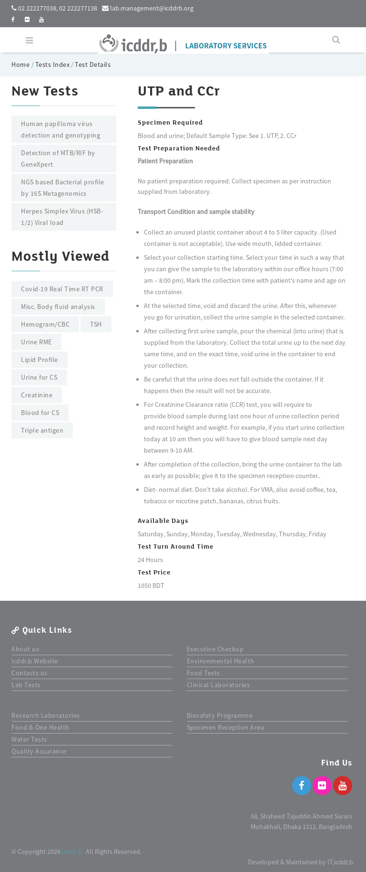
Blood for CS (40, 412)
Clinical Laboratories (218, 685)
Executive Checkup (215, 649)
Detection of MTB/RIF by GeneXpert (58, 159)
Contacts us (29, 673)
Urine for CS (39, 377)
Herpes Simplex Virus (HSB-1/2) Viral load (62, 217)
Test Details (93, 64)
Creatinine (36, 395)
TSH (96, 324)
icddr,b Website (34, 661)
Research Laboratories (45, 715)
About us (25, 649)
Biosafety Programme (220, 715)
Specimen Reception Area (225, 727)
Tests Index (52, 64)
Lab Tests (26, 685)
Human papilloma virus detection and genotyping (60, 129)
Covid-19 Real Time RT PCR (62, 289)
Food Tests (203, 673)
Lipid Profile (39, 359)
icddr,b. (73, 851)
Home (21, 64)
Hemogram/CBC (45, 324)
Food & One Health (40, 727)
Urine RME (36, 342)
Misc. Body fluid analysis (58, 306)
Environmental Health (220, 661)
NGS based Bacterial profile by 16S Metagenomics (62, 188)
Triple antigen (42, 430)
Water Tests (29, 739)
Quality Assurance (39, 751)
